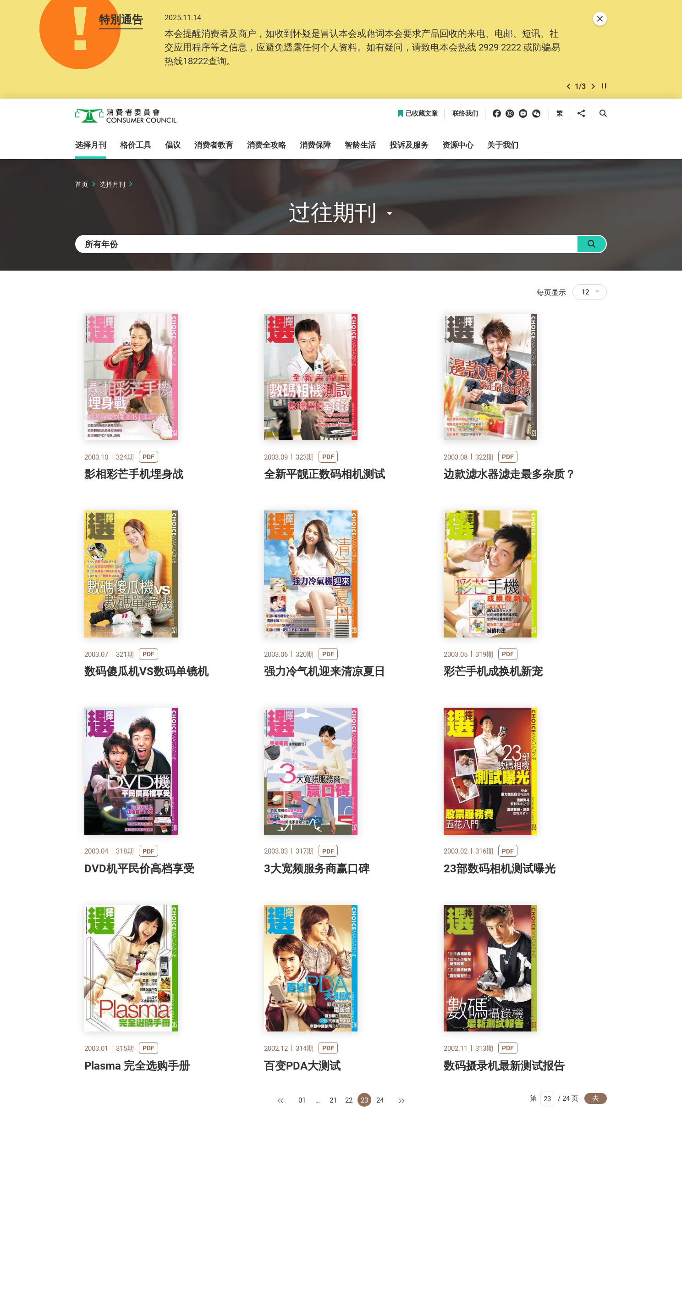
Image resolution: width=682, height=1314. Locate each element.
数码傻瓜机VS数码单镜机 (146, 752)
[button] (568, 89)
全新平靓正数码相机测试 (324, 519)
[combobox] (116, 250)
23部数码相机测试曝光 (500, 985)
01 (302, 1253)
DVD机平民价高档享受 (139, 985)
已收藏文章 (417, 117)
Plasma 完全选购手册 (137, 1218)
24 (380, 1253)
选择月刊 (112, 187)
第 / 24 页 (554, 1252)
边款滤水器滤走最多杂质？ (510, 519)
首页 (81, 187)
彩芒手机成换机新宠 (493, 752)
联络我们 (465, 117)
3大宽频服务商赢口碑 (316, 985)
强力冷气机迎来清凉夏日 (324, 752)
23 (364, 1253)
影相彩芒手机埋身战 (133, 519)
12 (591, 301)
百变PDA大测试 (302, 1218)
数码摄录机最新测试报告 (504, 1218)
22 (348, 1253)
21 (333, 1253)
